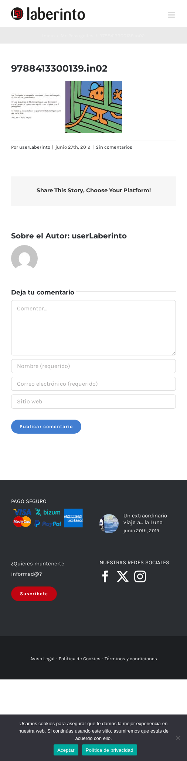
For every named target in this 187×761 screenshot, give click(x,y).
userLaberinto (34, 147)
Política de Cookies (80, 658)
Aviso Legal (42, 658)
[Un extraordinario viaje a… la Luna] (109, 523)
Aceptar (66, 750)
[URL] (93, 402)
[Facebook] (105, 576)
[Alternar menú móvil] (172, 15)
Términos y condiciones (131, 658)
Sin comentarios (114, 147)
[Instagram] (140, 576)
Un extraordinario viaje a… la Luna (145, 519)
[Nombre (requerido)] (93, 366)
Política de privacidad (109, 750)
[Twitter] (123, 576)
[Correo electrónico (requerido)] (93, 384)
